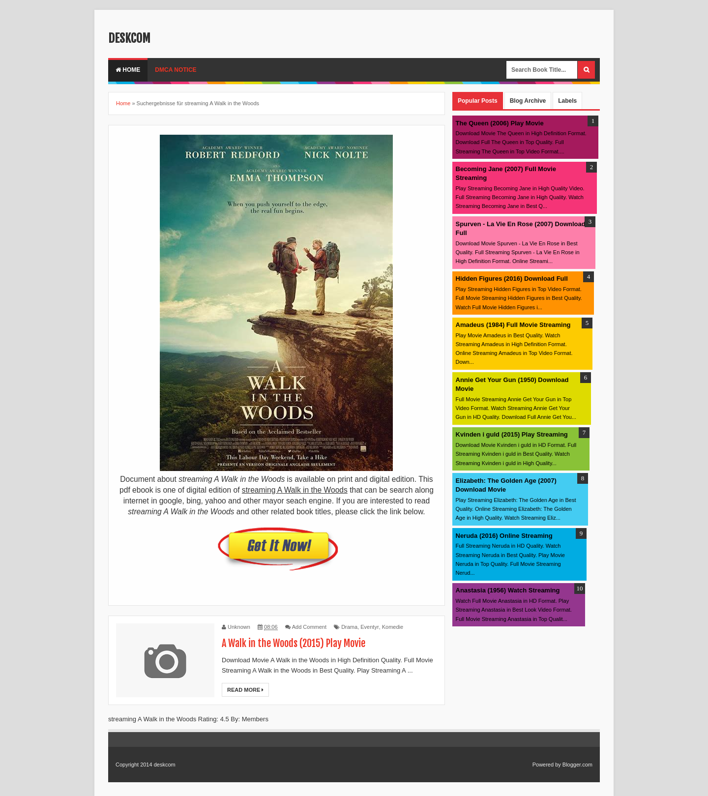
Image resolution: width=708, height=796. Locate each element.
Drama (349, 627)
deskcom (129, 38)
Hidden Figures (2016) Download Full (512, 278)
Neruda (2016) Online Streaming (504, 535)
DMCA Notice (175, 69)
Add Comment (309, 627)
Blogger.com (577, 764)
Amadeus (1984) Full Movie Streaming (513, 324)
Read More (245, 690)
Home (128, 69)
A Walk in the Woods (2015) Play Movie (293, 643)
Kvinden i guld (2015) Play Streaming (512, 434)
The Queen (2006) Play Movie (500, 123)
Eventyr (369, 627)
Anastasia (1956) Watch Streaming (508, 590)
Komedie (392, 627)
